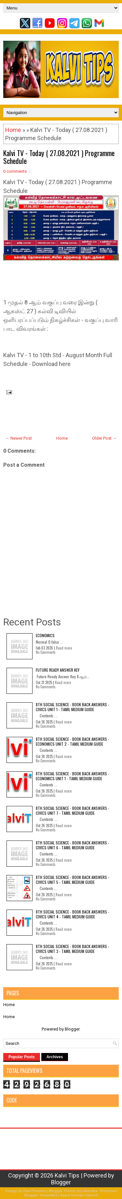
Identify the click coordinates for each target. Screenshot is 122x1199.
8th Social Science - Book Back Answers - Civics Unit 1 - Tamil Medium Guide (72, 707)
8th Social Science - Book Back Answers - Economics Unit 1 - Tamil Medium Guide (72, 776)
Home (13, 129)
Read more (64, 648)
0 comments (15, 171)
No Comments (46, 652)
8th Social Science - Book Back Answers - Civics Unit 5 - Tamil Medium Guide (72, 879)
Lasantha (89, 1191)
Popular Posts (21, 1057)
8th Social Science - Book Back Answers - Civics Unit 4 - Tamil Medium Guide (72, 914)
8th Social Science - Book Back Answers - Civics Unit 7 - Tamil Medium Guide (72, 810)
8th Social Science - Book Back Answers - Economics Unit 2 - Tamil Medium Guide (72, 741)
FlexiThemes (34, 1191)
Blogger (72, 1029)
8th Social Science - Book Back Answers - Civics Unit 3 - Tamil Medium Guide (72, 948)
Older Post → (104, 438)
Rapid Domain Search (79, 1195)
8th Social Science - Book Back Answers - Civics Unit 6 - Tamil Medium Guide (72, 845)
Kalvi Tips (67, 1175)
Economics (45, 635)
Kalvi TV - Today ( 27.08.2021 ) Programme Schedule (59, 157)
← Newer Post (18, 438)
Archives (55, 1057)
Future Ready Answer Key (57, 670)
